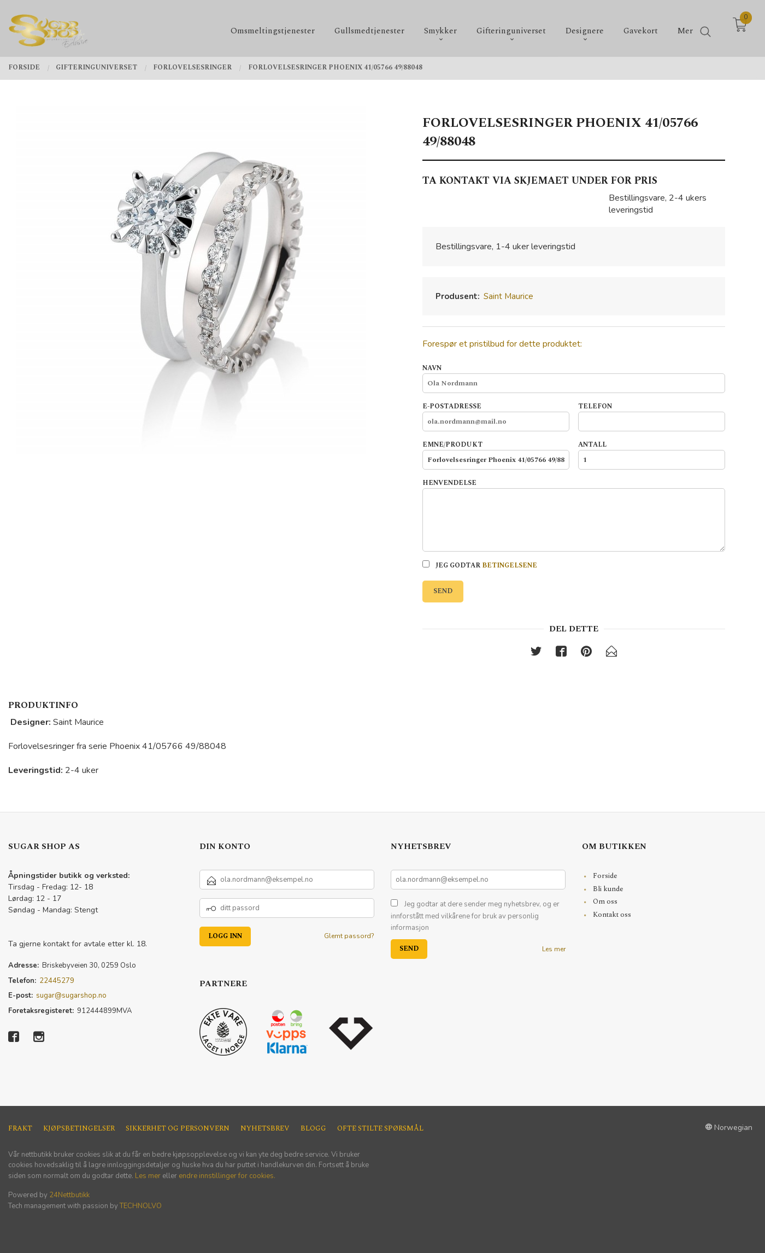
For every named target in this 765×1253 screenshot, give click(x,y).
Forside (605, 875)
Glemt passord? (349, 936)
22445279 (56, 981)
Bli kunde (608, 888)
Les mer (554, 949)
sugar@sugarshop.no (71, 995)
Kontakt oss (612, 914)
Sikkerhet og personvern (177, 1128)
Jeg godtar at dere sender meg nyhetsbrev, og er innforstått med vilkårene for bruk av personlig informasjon (475, 916)
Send (442, 591)
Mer (685, 27)
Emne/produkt (495, 455)
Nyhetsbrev (265, 1128)
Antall (651, 455)
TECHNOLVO (141, 1206)
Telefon (651, 416)
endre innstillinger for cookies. (227, 1176)
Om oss (605, 901)
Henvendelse (573, 515)
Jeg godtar (479, 565)
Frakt (20, 1128)
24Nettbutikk (69, 1195)
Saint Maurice (508, 296)
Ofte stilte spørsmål (380, 1128)
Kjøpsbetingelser (79, 1128)
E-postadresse (495, 416)
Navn (573, 378)
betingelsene (509, 565)
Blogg (313, 1128)
